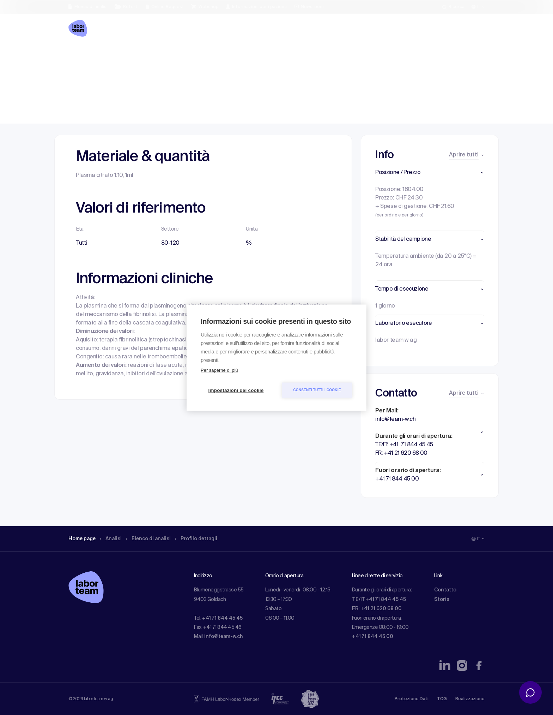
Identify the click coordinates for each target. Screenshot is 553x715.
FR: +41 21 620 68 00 (377, 608)
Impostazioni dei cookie (236, 390)
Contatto (445, 590)
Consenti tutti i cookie (317, 390)
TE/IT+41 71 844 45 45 (379, 599)
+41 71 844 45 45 (222, 618)
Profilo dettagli (208, 55)
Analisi (115, 55)
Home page (83, 55)
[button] (429, 172)
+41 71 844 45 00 (372, 636)
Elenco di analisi (156, 55)
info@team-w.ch (223, 636)
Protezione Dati (412, 699)
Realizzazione (470, 699)
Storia (441, 599)
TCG (442, 699)
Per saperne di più (219, 370)
